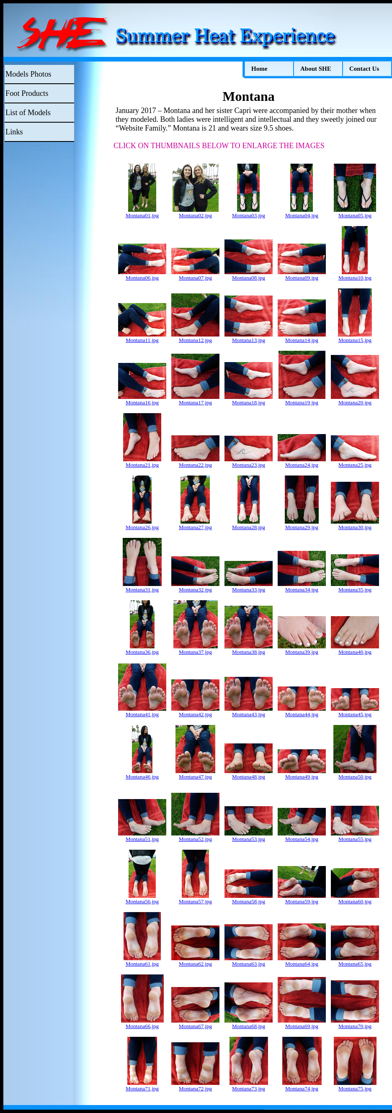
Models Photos (28, 74)
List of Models (28, 112)
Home (259, 68)
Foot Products (26, 93)
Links (14, 132)
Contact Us (364, 68)
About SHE (315, 68)
